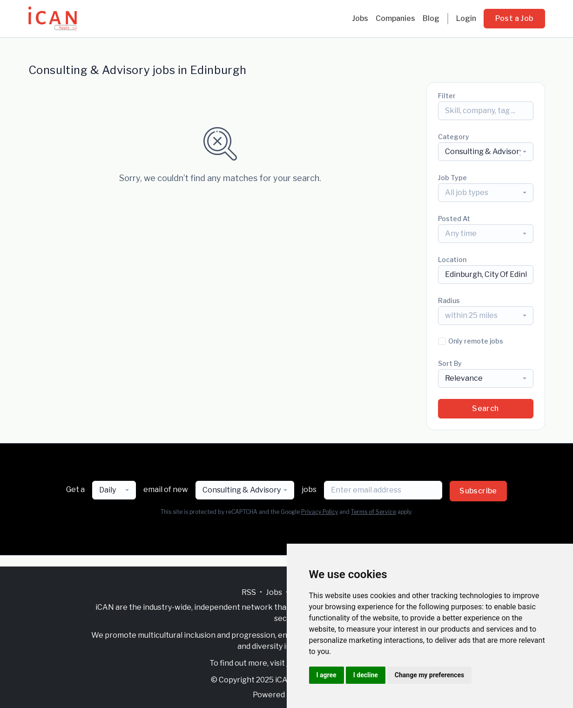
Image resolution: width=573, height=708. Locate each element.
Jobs (360, 18)
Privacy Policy (319, 511)
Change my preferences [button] (429, 675)
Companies (395, 18)
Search (485, 408)
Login (466, 18)
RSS (249, 592)
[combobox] (485, 151)
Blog (431, 18)
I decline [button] (365, 675)
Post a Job (514, 18)
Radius (449, 300)
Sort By (450, 363)
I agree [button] (327, 675)
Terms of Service (373, 511)
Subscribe (478, 490)
